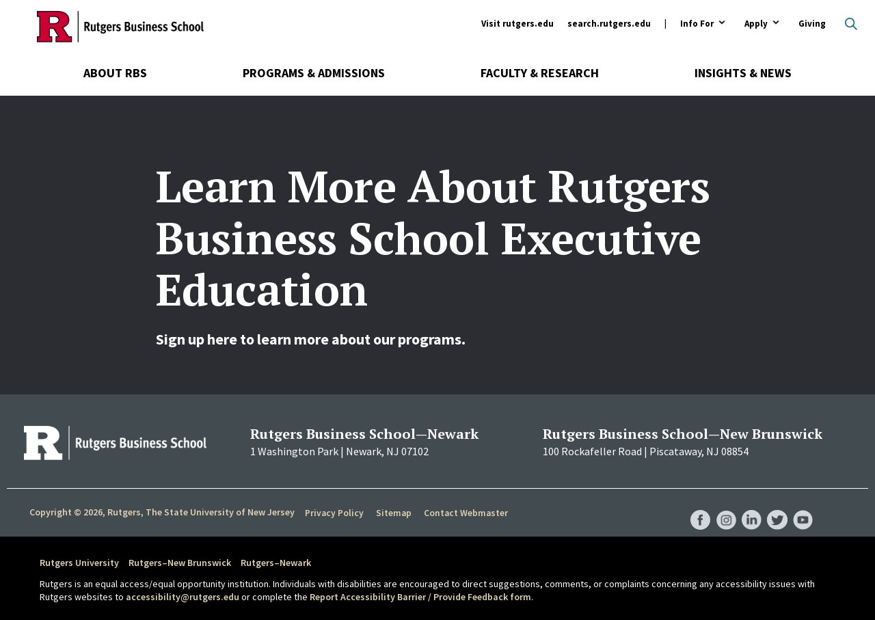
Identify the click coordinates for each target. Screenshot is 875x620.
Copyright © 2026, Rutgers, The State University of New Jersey (162, 512)
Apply (756, 24)
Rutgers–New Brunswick (180, 562)
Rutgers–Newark (276, 562)
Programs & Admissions (314, 73)
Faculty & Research (540, 73)
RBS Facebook (698, 506)
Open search (851, 24)
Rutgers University (79, 562)
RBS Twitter (776, 506)
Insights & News (743, 73)
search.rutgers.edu (609, 23)
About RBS (115, 73)
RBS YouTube (802, 506)
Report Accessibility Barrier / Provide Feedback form (420, 597)
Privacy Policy (334, 513)
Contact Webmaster (464, 513)
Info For (697, 24)
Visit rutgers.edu (517, 23)
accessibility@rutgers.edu (182, 597)
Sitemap (393, 513)
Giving (812, 23)
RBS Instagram (724, 506)
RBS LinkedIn (750, 506)
